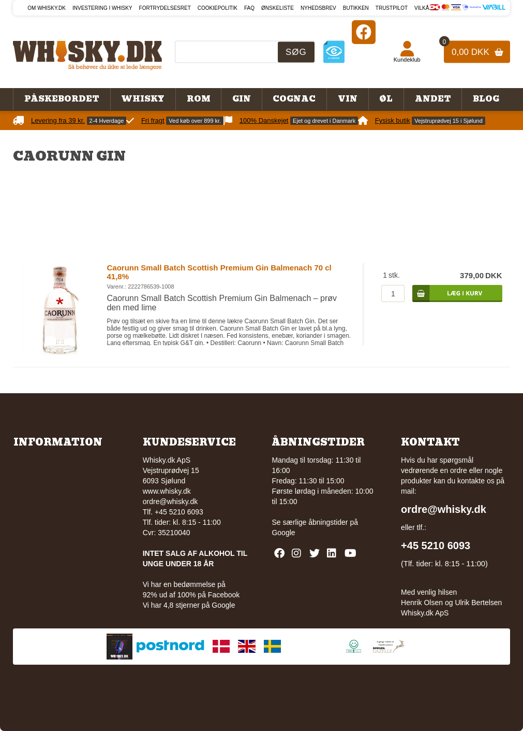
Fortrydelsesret (165, 8)
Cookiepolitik (217, 8)
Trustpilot (392, 8)
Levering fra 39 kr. (58, 120)
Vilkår (423, 8)
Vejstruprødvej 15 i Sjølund (448, 121)
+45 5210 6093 (435, 545)
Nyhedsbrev (318, 8)
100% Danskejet (264, 120)
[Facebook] (364, 31)
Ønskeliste (277, 8)
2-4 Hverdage (106, 121)
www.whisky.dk (167, 491)
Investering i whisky (102, 8)
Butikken (356, 8)
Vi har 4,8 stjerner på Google (189, 605)
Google (283, 532)
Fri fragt (153, 120)
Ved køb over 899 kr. (195, 121)
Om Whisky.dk (46, 8)
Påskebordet (61, 99)
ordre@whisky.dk (170, 501)
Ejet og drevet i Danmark (324, 121)
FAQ (249, 8)
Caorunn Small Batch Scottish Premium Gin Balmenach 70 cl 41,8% (219, 272)
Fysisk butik (392, 120)
